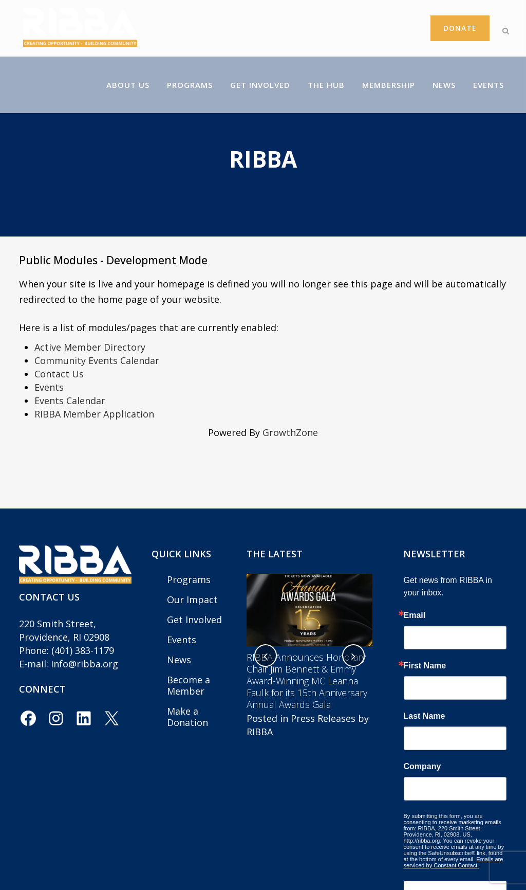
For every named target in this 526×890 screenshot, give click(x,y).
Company (422, 766)
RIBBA (260, 731)
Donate (450, 28)
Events (49, 387)
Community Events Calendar (96, 360)
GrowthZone (290, 432)
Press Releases (323, 718)
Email (415, 615)
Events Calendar (69, 400)
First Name (425, 666)
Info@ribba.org (84, 664)
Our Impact (192, 599)
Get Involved (194, 619)
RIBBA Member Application (94, 414)
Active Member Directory (89, 347)
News (179, 659)
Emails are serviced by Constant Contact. (453, 862)
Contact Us (59, 374)
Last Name (424, 716)
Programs (189, 579)
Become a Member (188, 685)
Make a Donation (187, 716)
